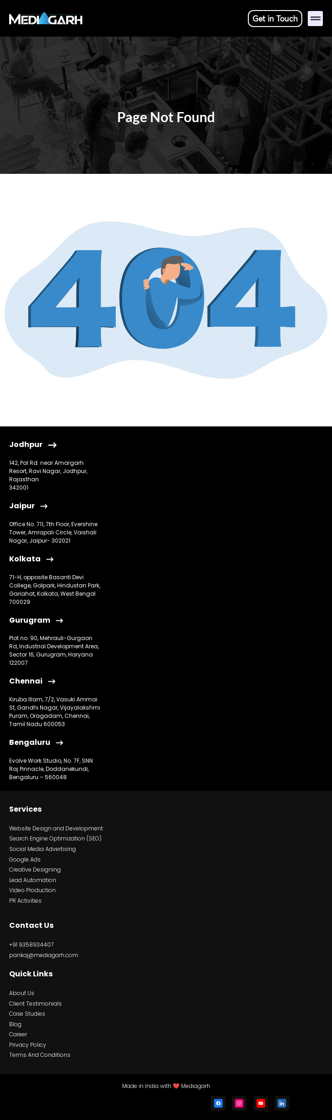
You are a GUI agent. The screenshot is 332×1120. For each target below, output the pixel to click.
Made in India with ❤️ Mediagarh (166, 1086)
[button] (315, 18)
